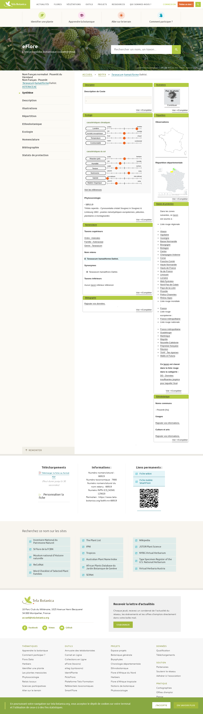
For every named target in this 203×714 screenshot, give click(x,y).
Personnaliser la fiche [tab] (51, 496)
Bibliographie (30, 147)
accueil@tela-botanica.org (35, 617)
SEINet (88, 574)
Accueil (87, 74)
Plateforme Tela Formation (79, 681)
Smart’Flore (71, 690)
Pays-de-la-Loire (168, 288)
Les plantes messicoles (34, 672)
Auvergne (164, 238)
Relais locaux (29, 681)
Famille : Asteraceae (93, 242)
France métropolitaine (170, 319)
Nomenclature (30, 139)
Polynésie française (169, 346)
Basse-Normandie (168, 241)
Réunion (164, 349)
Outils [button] (89, 4)
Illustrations (29, 108)
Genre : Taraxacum (93, 245)
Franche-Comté (167, 261)
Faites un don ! (185, 4)
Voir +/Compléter (144, 110)
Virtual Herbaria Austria (150, 568)
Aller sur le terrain (121, 21)
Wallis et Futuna (167, 356)
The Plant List (91, 540)
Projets (115, 646)
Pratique (161, 683)
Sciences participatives (34, 685)
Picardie (164, 291)
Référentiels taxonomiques (79, 685)
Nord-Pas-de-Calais (169, 284)
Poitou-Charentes (168, 294)
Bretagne (164, 248)
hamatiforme (41, 83)
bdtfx (102, 74)
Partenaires (162, 666)
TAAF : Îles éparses (169, 352)
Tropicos (88, 553)
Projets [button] (102, 4)
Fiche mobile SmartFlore (144, 481)
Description (29, 100)
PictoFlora (70, 677)
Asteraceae (29, 86)
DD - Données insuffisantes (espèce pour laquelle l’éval (170, 379)
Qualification (163, 650)
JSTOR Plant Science (148, 546)
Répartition (29, 116)
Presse (159, 696)
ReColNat (36, 564)
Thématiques (30, 646)
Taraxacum (28, 83)
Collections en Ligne (75, 659)
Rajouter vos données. (94, 303)
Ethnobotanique (32, 124)
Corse (163, 258)
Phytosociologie (30, 677)
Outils (69, 646)
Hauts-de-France (168, 268)
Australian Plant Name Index (99, 559)
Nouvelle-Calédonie (169, 342)
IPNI (86, 546)
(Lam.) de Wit (154, 67)
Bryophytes (117, 659)
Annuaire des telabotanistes (80, 650)
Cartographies (164, 687)
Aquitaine (164, 235)
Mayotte (164, 339)
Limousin (164, 274)
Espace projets (118, 650)
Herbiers (26, 663)
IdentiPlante (71, 672)
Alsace (163, 231)
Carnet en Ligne (73, 654)
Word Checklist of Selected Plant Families (48, 572)
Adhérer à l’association (168, 675)
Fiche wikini (144, 473)
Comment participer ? (161, 21)
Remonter (33, 450)
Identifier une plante (42, 21)
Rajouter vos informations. (167, 423)
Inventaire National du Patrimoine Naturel (43, 541)
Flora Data (28, 659)
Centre (163, 251)
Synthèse (27, 92)
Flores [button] (58, 4)
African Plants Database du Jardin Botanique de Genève (99, 567)
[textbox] (141, 49)
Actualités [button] (42, 4)
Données (161, 646)
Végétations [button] (74, 4)
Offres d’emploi (164, 692)
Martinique (165, 336)
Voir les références (93, 190)
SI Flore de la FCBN (41, 549)
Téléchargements (165, 654)
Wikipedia (142, 540)
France (163, 308)
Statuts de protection (35, 155)
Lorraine (164, 278)
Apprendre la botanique (82, 21)
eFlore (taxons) (73, 663)
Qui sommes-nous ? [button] (140, 4)
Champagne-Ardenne (170, 254)
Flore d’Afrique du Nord (123, 672)
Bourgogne (165, 244)
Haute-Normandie (168, 264)
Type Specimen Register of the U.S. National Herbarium (153, 561)
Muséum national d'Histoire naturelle (46, 557)
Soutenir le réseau (166, 671)
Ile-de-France (166, 271)
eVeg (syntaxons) (74, 668)
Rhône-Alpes (166, 298)
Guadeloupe (166, 332)
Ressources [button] (118, 4)
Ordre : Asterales (92, 238)
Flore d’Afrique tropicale (123, 681)
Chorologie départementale (126, 663)
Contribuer (172, 105)
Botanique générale (121, 654)
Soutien (161, 662)
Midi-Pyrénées (167, 281)
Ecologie (27, 131)
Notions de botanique (122, 685)
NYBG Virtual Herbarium (150, 553)
